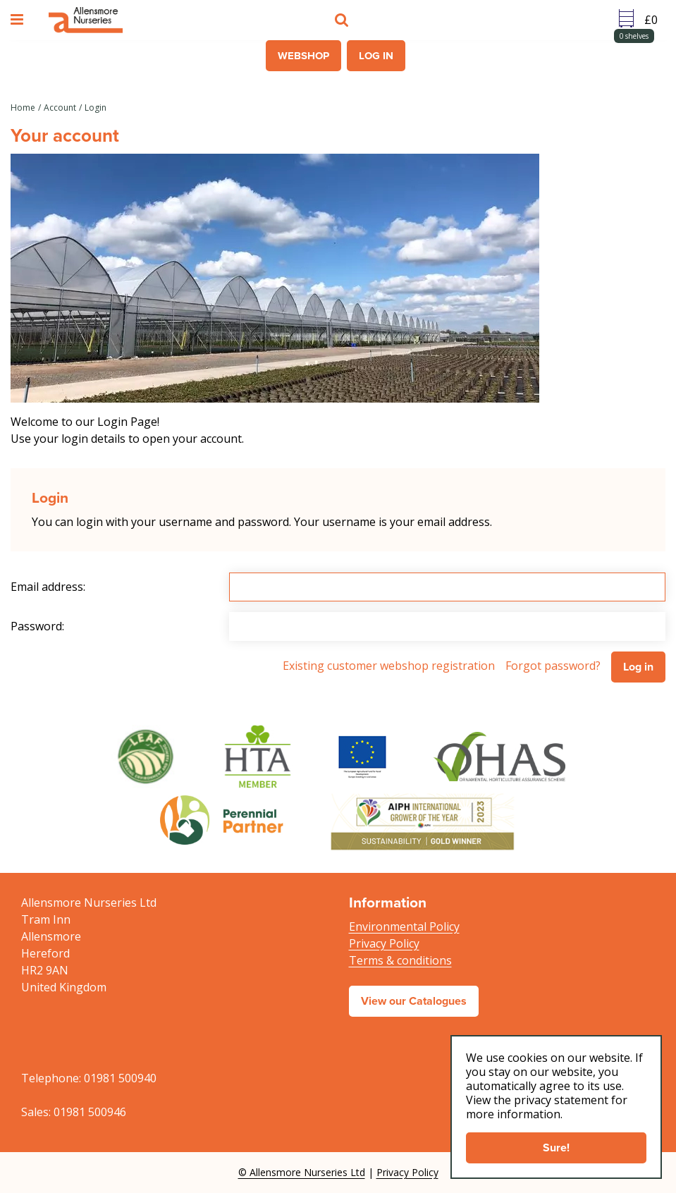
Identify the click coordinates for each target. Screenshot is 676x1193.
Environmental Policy (404, 926)
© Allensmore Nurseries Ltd (301, 1172)
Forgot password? (553, 665)
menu (19, 19)
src (343, 19)
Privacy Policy (384, 943)
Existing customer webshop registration (389, 665)
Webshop (303, 55)
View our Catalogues (414, 1001)
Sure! (556, 1147)
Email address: (48, 586)
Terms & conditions (400, 960)
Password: (37, 626)
